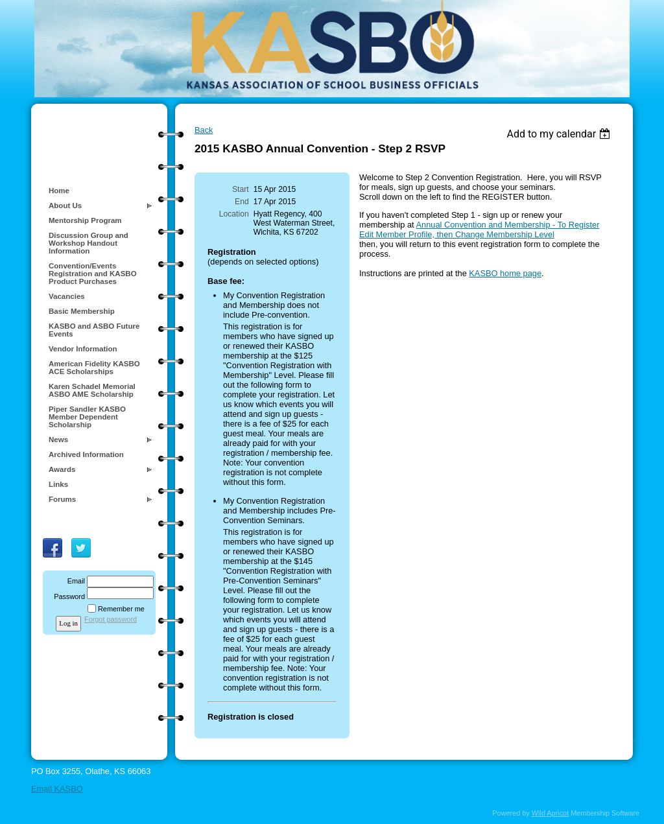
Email (74, 581)
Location (234, 213)
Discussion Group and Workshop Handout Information (88, 243)
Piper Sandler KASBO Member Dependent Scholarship (87, 417)
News (58, 439)
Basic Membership (82, 311)
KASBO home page (505, 273)
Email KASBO (57, 789)
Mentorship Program (85, 220)
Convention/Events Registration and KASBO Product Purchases (93, 273)
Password (67, 596)
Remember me (121, 609)
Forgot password (110, 619)
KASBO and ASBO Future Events (94, 330)
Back (204, 130)
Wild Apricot (550, 813)
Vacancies (67, 296)
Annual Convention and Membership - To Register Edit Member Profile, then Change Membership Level (479, 229)
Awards (62, 469)
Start (240, 189)
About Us (65, 205)
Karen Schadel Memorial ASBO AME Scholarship (92, 390)
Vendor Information (83, 349)
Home (59, 190)
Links (58, 484)
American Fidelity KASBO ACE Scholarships (94, 367)
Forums (62, 499)
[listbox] (559, 134)
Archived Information (86, 454)
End (242, 201)
